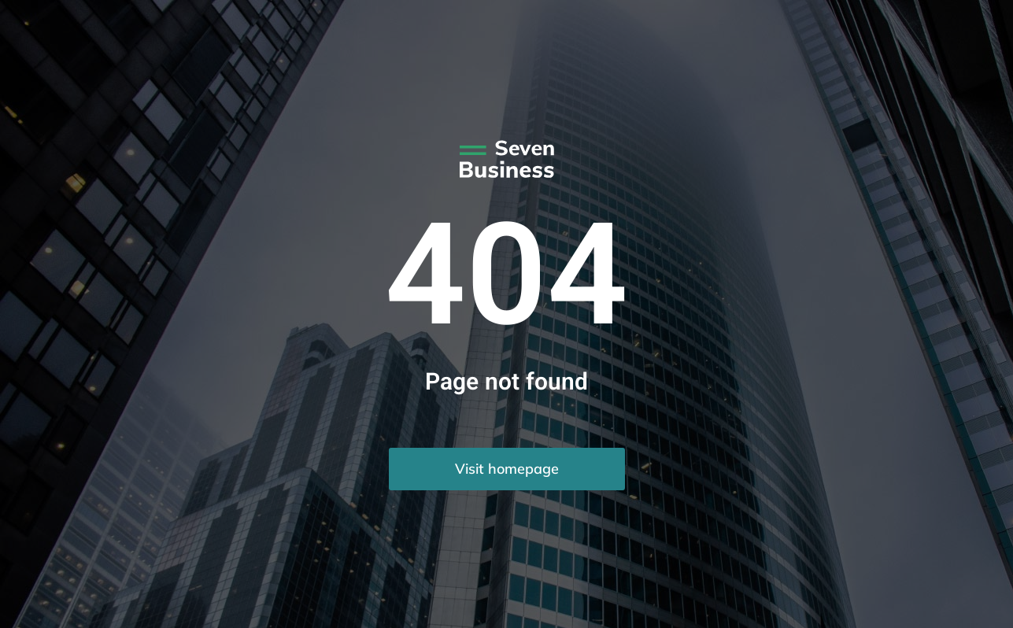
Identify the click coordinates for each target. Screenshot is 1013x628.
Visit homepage (507, 469)
